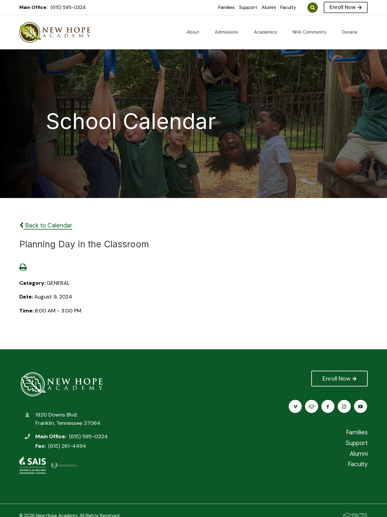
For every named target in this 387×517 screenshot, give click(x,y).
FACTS (361, 406)
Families (226, 7)
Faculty (288, 7)
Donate (352, 32)
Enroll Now (345, 7)
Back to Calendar (45, 225)
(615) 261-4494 (67, 446)
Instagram (312, 406)
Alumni (269, 7)
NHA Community (312, 32)
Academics (268, 32)
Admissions (229, 32)
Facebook (296, 406)
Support (248, 7)
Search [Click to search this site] (312, 7)
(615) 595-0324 (68, 7)
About (195, 32)
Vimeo (345, 406)
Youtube (328, 406)
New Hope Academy (61, 384)
